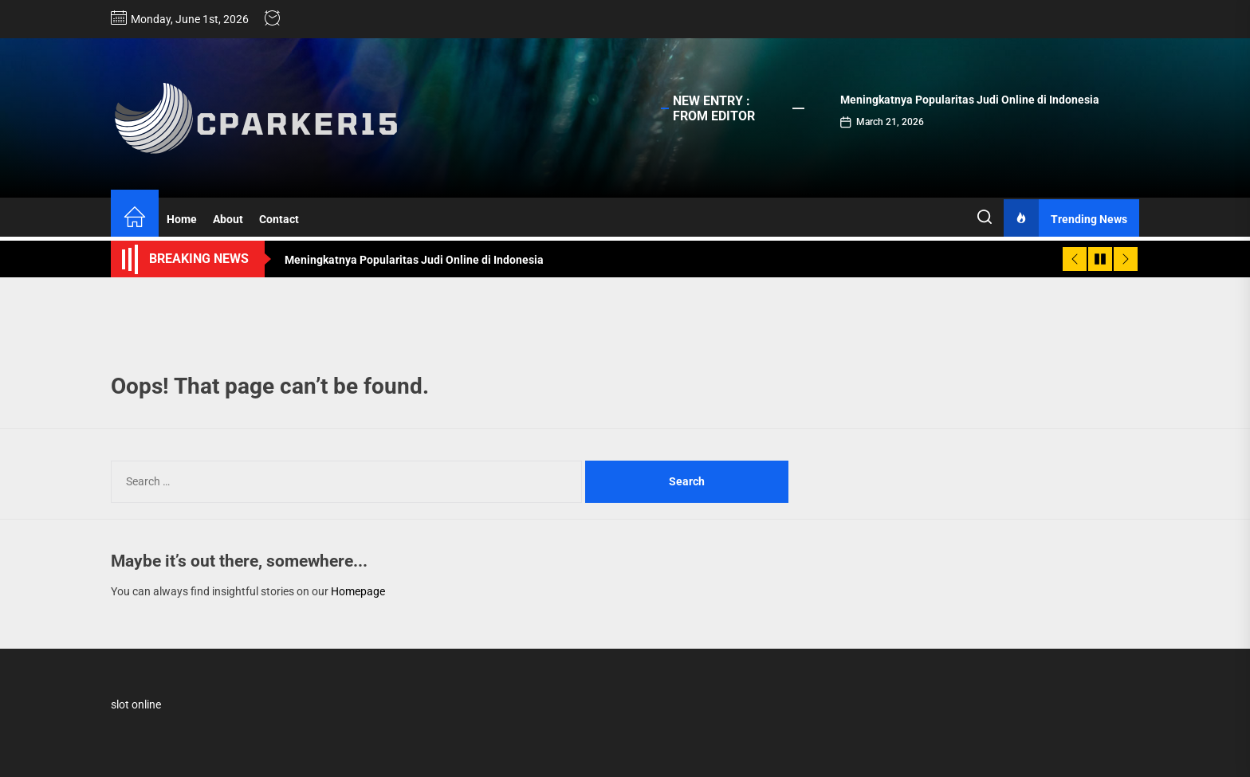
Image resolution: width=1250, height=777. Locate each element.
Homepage (358, 591)
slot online (136, 704)
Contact (279, 219)
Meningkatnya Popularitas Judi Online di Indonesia (969, 99)
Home (182, 219)
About (228, 219)
